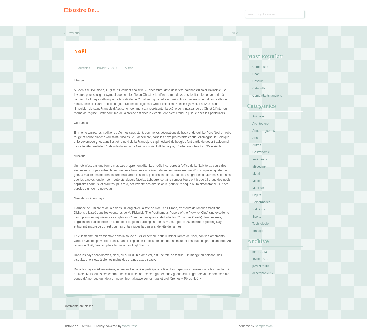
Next (237, 33)
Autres (129, 67)
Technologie (260, 223)
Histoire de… (82, 10)
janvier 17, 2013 (107, 67)
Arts (255, 138)
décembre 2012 (262, 273)
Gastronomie (261, 152)
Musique (258, 188)
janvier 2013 (260, 266)
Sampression (264, 326)
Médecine (259, 166)
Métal (256, 173)
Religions (258, 209)
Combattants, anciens (267, 95)
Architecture (260, 123)
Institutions (259, 159)
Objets (256, 195)
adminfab (84, 67)
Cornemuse (260, 67)
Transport (258, 231)
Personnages (261, 202)
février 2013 (260, 259)
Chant (256, 74)
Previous (72, 33)
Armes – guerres (263, 131)
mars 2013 (259, 252)
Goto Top (300, 328)
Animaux (258, 116)
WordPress (129, 326)
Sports (256, 216)
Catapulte (258, 88)
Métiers (257, 181)
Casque (257, 81)
